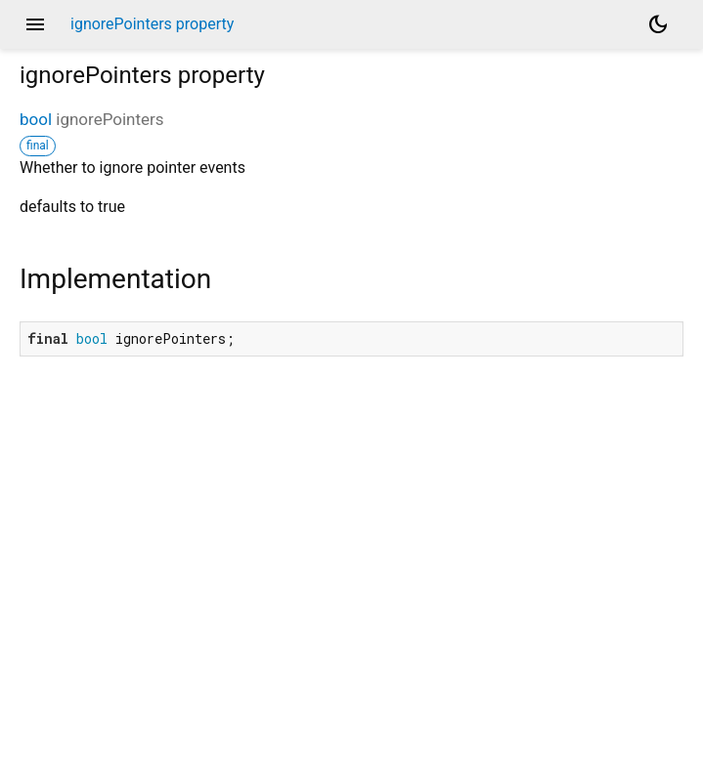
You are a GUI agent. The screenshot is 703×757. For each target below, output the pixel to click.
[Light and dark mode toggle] (658, 24)
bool (36, 119)
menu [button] (35, 24)
